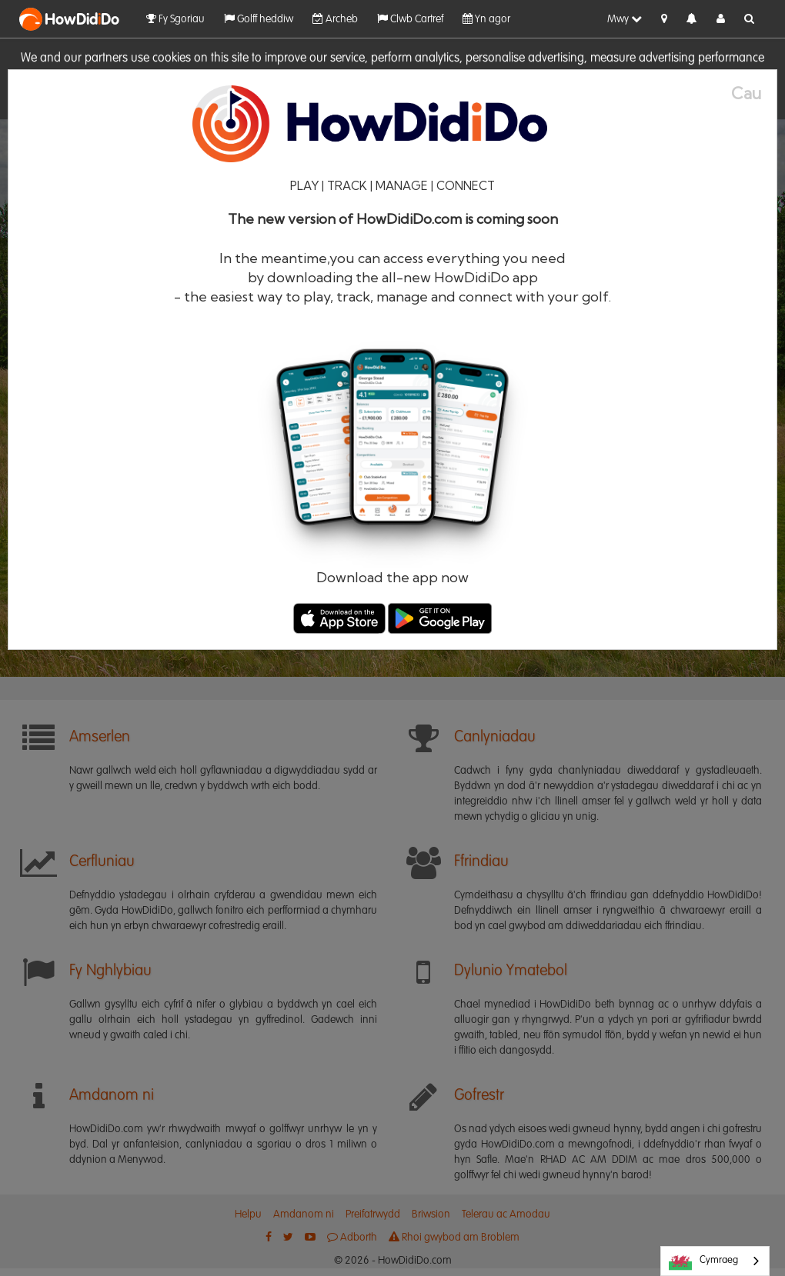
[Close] (754, 93)
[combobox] (715, 1261)
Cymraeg (703, 1261)
